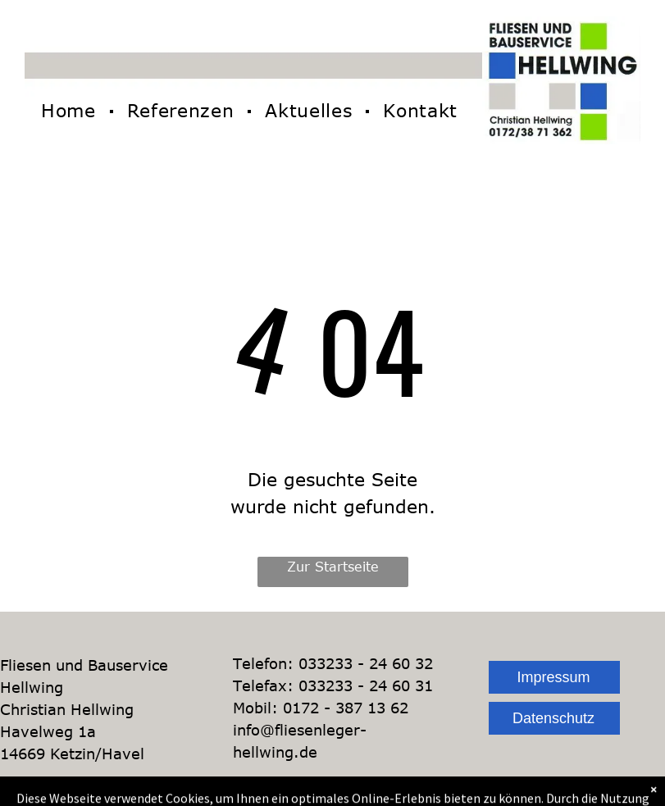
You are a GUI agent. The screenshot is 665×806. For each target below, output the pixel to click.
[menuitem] (72, 110)
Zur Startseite (333, 566)
